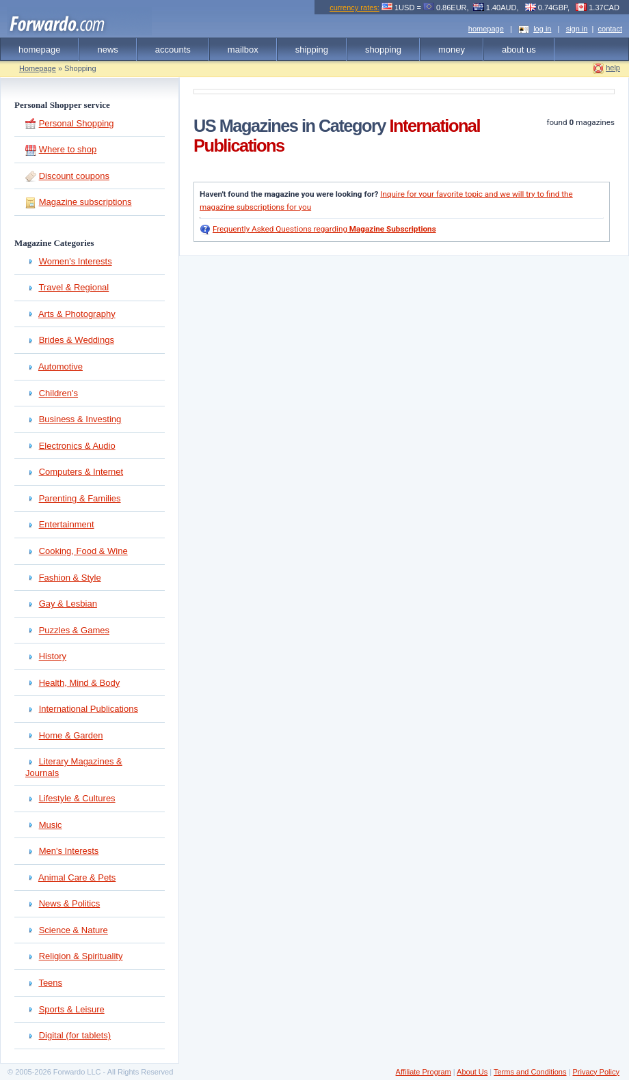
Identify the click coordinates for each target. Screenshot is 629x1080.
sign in (577, 29)
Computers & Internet (81, 472)
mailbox (243, 49)
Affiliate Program (423, 1072)
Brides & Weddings (76, 340)
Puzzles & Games (74, 630)
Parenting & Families (80, 498)
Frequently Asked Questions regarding (324, 229)
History (52, 656)
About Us (472, 1072)
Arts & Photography (77, 314)
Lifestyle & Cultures (77, 798)
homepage (486, 29)
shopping (383, 49)
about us (519, 49)
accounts (173, 49)
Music (50, 825)
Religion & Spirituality (81, 956)
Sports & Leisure (72, 1009)
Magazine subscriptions (85, 202)
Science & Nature (73, 930)
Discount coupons (74, 176)
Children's (58, 393)
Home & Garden (71, 735)
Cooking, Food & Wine (83, 551)
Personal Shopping (76, 123)
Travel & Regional (73, 287)
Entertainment (66, 524)
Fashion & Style (70, 577)
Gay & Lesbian (68, 603)
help (613, 68)
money (451, 49)
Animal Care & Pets (77, 877)
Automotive (60, 366)
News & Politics (70, 903)
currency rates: (354, 7)
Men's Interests (69, 851)
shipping (311, 49)
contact (610, 29)
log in (542, 29)
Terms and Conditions (530, 1072)
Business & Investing (80, 419)
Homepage (37, 68)
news (107, 49)
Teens (50, 983)
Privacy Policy (595, 1072)
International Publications (88, 709)
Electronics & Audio (77, 446)
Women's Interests (75, 261)
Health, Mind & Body (79, 683)
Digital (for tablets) (75, 1035)
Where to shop (68, 149)
